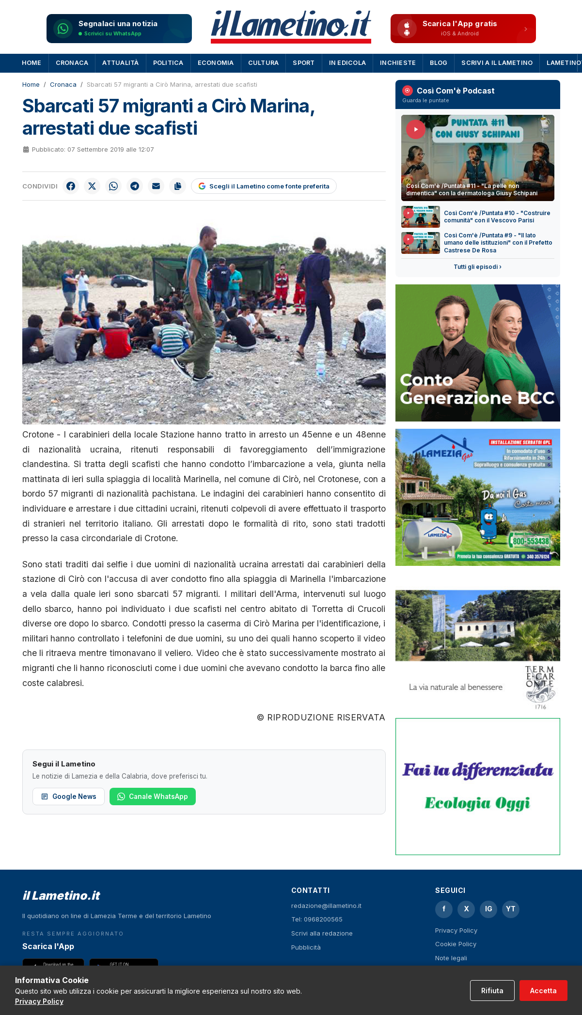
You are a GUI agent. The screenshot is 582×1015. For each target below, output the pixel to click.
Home (32, 62)
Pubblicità (306, 947)
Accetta (543, 990)
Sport (304, 62)
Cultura (263, 62)
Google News (68, 797)
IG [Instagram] (488, 909)
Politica (168, 62)
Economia (216, 62)
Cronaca (72, 62)
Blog (438, 62)
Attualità (120, 62)
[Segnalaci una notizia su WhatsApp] (119, 28)
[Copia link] (182, 186)
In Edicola (347, 62)
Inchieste (398, 62)
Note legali (451, 958)
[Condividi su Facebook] (71, 186)
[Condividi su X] (93, 186)
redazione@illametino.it (326, 905)
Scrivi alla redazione (322, 933)
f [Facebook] (443, 909)
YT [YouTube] (511, 909)
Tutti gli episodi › (478, 266)
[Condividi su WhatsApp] (116, 186)
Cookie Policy (455, 944)
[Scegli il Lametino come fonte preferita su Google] (269, 186)
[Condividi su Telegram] (138, 186)
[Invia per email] (160, 186)
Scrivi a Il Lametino (497, 62)
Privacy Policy (456, 930)
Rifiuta (492, 990)
